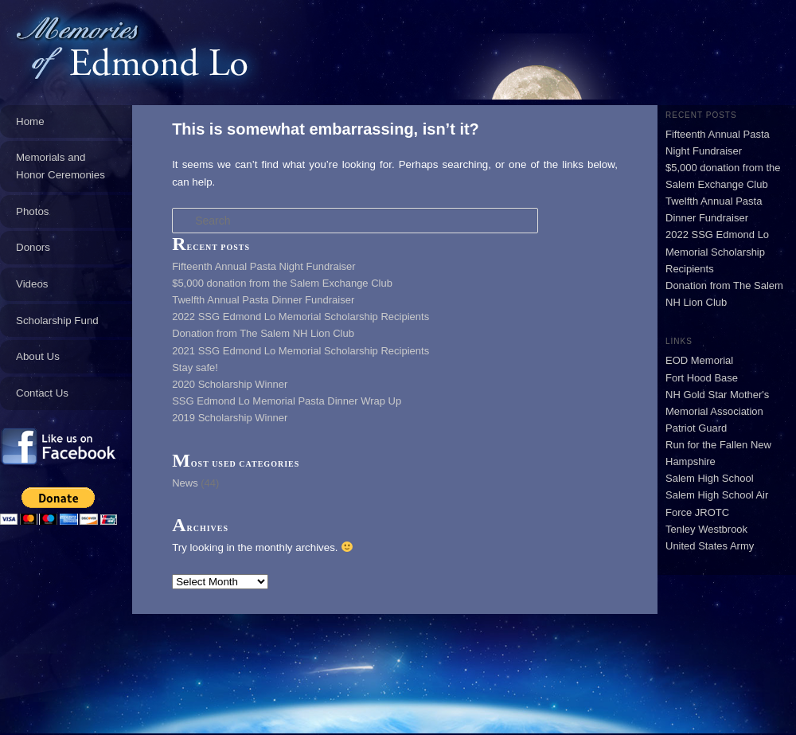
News (185, 483)
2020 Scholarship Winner (229, 384)
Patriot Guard (696, 428)
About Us (38, 356)
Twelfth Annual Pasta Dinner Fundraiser (263, 300)
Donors (33, 247)
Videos (32, 284)
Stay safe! (195, 367)
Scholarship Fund (57, 320)
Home (30, 121)
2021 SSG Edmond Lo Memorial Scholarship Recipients (300, 351)
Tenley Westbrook (706, 529)
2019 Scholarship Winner (229, 418)
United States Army (709, 546)
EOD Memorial (699, 360)
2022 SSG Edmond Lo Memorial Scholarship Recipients (300, 317)
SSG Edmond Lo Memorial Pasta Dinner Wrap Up (286, 401)
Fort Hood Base (701, 378)
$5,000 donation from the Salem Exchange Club (282, 283)
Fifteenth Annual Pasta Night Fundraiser (264, 266)
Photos (32, 211)
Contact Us (42, 393)
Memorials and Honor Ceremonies (60, 166)
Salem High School (709, 478)
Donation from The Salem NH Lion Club (263, 333)
